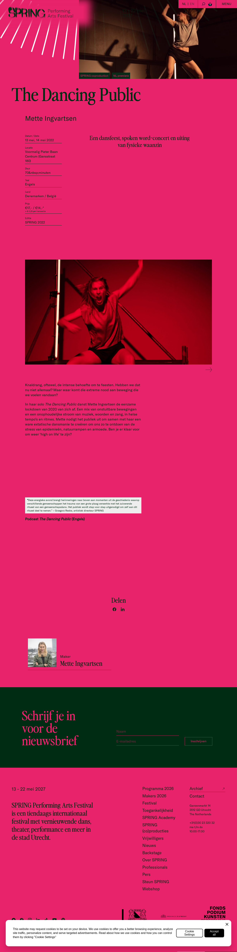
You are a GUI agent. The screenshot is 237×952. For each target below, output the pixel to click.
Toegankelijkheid (157, 810)
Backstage (151, 852)
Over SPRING (154, 859)
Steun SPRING (155, 881)
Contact (197, 796)
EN (192, 4)
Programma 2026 (158, 788)
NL (184, 4)
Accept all (214, 933)
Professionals (155, 867)
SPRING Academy (158, 817)
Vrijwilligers (153, 838)
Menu (226, 4)
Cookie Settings (189, 933)
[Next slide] (208, 370)
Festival (149, 803)
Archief (196, 788)
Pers (146, 874)
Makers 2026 (154, 795)
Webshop (151, 888)
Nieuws (149, 845)
